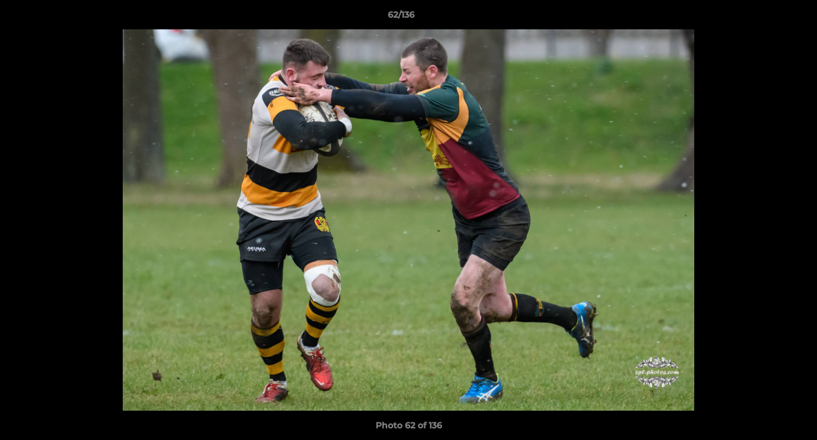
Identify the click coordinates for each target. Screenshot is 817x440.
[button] (765, 17)
